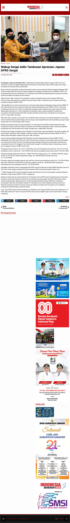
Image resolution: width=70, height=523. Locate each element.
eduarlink (60, 519)
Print (60, 75)
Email (66, 75)
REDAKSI (25, 519)
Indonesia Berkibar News (14, 519)
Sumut (67, 197)
